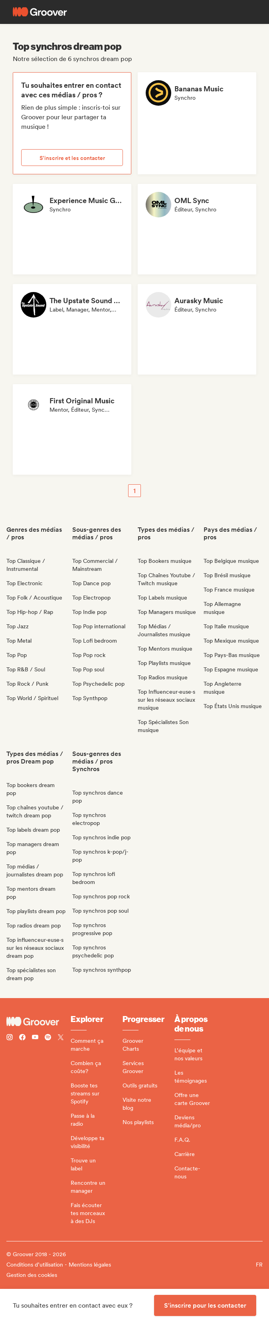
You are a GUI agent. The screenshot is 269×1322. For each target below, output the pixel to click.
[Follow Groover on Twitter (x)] (60, 1038)
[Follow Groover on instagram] (9, 1038)
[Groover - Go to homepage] (38, 1021)
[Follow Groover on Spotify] (48, 1038)
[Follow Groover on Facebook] (22, 1038)
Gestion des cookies (31, 1275)
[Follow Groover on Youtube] (35, 1038)
